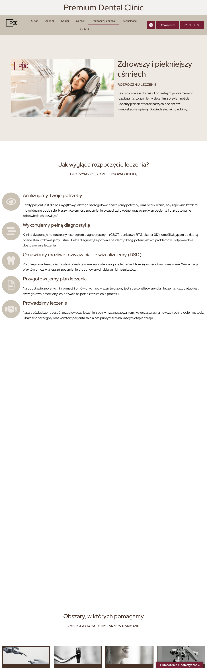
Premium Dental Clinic (104, 7)
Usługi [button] (65, 21)
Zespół (49, 21)
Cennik (80, 21)
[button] (62, 88)
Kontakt (84, 29)
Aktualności (130, 21)
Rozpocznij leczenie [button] (104, 21)
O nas (34, 21)
